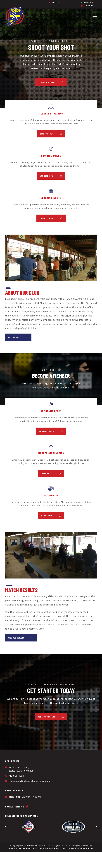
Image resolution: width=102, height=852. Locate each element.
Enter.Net (13, 848)
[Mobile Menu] (95, 17)
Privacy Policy (62, 848)
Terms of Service (79, 848)
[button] (51, 82)
